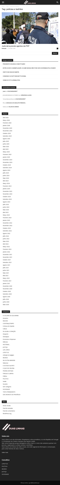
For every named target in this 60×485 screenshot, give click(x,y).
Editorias (5, 342)
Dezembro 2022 (7, 223)
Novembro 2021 (7, 257)
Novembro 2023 (7, 194)
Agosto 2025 (6, 138)
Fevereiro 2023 (7, 217)
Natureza (5, 363)
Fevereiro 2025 (7, 154)
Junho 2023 (6, 207)
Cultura (5, 329)
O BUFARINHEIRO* (12, 91)
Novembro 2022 (7, 225)
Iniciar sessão (7, 405)
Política (5, 376)
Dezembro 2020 (7, 286)
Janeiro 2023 (6, 220)
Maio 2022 (6, 241)
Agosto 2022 (6, 233)
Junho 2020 (6, 302)
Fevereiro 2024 (7, 186)
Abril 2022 (5, 244)
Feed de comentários (9, 411)
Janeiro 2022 (6, 252)
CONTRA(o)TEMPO (8, 323)
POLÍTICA (5, 379)
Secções (5, 384)
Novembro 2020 (7, 289)
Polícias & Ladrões (8, 373)
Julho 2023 (6, 204)
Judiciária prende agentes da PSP (15, 46)
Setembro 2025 (7, 136)
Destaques (6, 336)
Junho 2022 (6, 239)
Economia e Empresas (9, 339)
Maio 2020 (6, 304)
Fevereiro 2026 (7, 123)
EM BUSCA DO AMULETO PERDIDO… (16, 103)
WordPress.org (7, 413)
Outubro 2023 (7, 196)
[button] (3, 2)
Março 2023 (6, 215)
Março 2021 (6, 278)
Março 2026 (6, 120)
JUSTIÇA (5, 347)
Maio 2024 (6, 178)
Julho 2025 (6, 141)
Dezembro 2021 (7, 254)
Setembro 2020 (7, 294)
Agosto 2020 (6, 296)
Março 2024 (6, 183)
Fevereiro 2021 (7, 281)
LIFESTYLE (6, 352)
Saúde (4, 381)
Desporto (5, 334)
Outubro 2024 (7, 165)
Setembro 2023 (7, 199)
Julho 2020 (6, 299)
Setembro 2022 (7, 231)
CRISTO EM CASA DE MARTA (11, 72)
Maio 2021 (6, 273)
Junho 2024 (6, 175)
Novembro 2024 (7, 162)
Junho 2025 (6, 144)
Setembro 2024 (7, 167)
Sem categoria (7, 386)
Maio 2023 (6, 210)
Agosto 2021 (6, 265)
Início (3, 6)
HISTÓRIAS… (6, 344)
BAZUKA (5, 321)
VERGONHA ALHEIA (26, 95)
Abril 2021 (5, 275)
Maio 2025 (6, 146)
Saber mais (5, 452)
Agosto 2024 (6, 170)
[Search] (57, 2)
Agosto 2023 (6, 202)
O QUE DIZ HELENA (8, 368)
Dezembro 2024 (7, 160)
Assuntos (5, 318)
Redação (4, 48)
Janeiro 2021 (6, 283)
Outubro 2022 (7, 228)
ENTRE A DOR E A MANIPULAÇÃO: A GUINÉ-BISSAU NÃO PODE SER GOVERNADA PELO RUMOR (29, 68)
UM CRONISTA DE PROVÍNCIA (11, 394)
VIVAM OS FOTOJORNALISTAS (11, 80)
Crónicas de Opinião (8, 326)
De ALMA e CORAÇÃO (9, 331)
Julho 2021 (6, 267)
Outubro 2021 (7, 260)
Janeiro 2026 (6, 125)
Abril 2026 (5, 117)
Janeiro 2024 (6, 188)
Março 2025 (6, 152)
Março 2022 (6, 246)
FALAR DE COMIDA (13, 107)
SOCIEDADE (6, 389)
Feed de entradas (8, 408)
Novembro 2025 (7, 131)
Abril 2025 (5, 149)
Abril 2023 (5, 212)
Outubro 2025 (7, 133)
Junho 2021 (6, 270)
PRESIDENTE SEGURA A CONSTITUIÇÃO (14, 64)
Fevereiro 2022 (7, 249)
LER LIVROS (6, 350)
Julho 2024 (6, 173)
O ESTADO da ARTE (8, 365)
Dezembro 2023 (7, 191)
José (4, 91)
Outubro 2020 (7, 291)
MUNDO (5, 358)
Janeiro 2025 (6, 157)
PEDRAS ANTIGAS (8, 371)
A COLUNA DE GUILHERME (11, 315)
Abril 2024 (5, 181)
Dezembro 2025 (7, 128)
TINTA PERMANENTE (9, 392)
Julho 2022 (6, 236)
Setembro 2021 (7, 262)
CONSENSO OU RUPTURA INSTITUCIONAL (14, 76)
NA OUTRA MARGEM (9, 360)
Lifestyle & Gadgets (8, 355)
